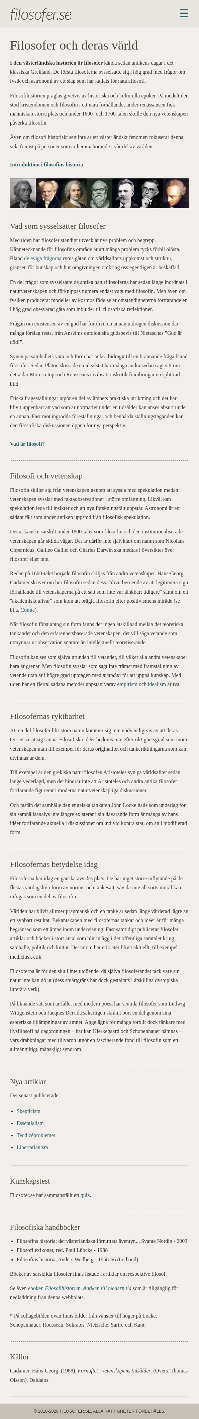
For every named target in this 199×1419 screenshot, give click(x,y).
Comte (27, 610)
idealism (157, 684)
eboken (79, 1288)
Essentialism (30, 1123)
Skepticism (28, 1111)
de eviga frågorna (43, 258)
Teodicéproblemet (36, 1135)
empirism (127, 684)
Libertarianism (32, 1147)
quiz (85, 1195)
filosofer (33, 13)
